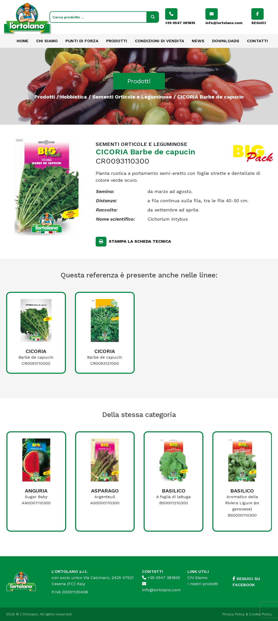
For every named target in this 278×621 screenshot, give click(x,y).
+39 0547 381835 (161, 577)
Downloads (225, 40)
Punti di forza (81, 40)
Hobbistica (73, 96)
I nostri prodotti (202, 583)
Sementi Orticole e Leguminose (132, 96)
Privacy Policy (233, 614)
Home (22, 40)
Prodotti (116, 40)
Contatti (257, 40)
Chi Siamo (47, 40)
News (198, 40)
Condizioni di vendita (159, 40)
